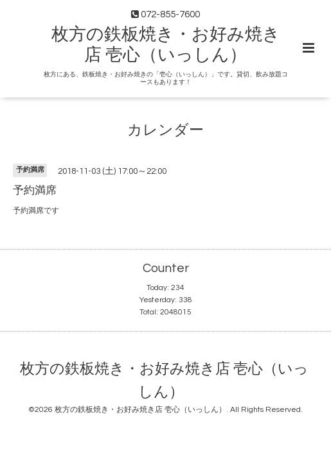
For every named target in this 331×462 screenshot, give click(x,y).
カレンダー (165, 130)
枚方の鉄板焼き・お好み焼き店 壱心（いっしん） (164, 380)
